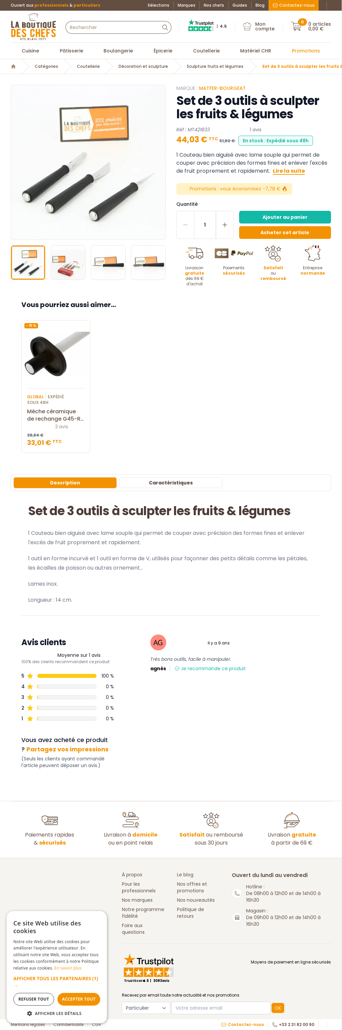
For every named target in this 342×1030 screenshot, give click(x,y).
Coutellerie (206, 50)
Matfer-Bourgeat (222, 88)
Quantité (187, 204)
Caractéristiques (171, 482)
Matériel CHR (255, 50)
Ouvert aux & (55, 5)
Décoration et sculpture (143, 66)
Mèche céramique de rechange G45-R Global (55, 415)
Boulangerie (118, 50)
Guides (239, 5)
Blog (260, 5)
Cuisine (30, 50)
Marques (186, 5)
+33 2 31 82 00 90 (293, 1024)
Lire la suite (289, 171)
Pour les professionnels (139, 887)
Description (65, 482)
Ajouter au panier (285, 217)
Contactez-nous (294, 5)
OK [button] (278, 1008)
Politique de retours (190, 912)
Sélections (158, 5)
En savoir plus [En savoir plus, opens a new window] (67, 968)
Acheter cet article (285, 232)
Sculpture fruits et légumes (215, 66)
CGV (96, 1024)
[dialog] (57, 967)
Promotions (306, 50)
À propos (132, 874)
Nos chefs (214, 5)
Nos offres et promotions (192, 887)
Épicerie (163, 50)
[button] (56, 982)
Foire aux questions (133, 928)
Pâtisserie (71, 50)
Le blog (185, 874)
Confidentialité (68, 1024)
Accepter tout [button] (79, 999)
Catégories (46, 66)
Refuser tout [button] (33, 999)
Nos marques (137, 900)
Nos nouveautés (196, 900)
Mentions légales (28, 1024)
